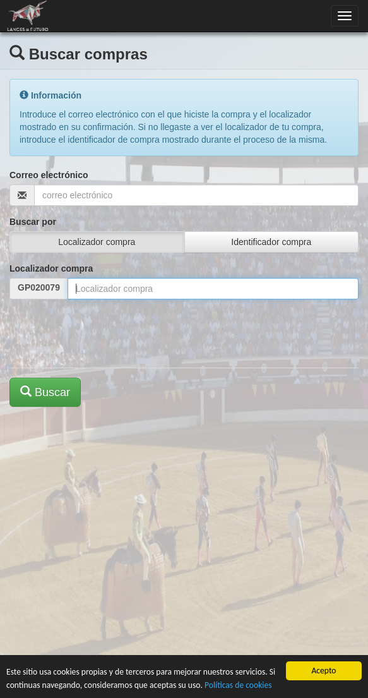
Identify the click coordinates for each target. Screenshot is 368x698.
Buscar (45, 392)
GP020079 (39, 287)
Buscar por (32, 222)
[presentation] (105, 333)
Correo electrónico (48, 175)
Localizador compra (51, 268)
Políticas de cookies (238, 685)
